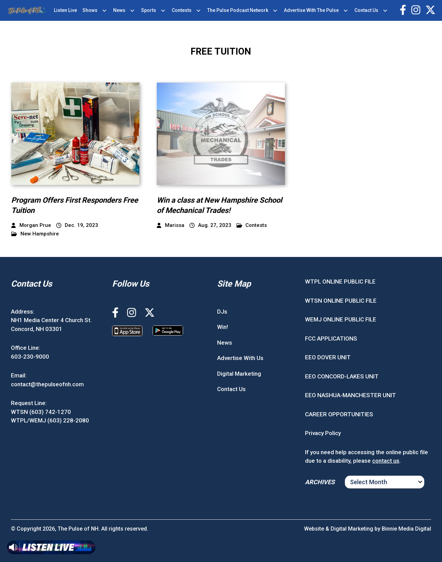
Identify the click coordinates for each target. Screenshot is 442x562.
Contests (182, 10)
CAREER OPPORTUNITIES (339, 414)
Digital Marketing (239, 373)
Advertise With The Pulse (311, 10)
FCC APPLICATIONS (331, 338)
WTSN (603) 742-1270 (41, 411)
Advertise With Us (240, 358)
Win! (222, 326)
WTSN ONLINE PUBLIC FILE (341, 300)
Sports (148, 10)
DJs (222, 311)
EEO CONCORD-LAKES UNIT (342, 376)
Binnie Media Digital (406, 528)
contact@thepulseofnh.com (47, 384)
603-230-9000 (30, 356)
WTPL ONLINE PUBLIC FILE (340, 281)
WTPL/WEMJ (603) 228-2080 (50, 420)
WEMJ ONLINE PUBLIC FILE (340, 319)
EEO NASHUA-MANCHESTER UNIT (350, 395)
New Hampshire (35, 233)
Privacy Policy (323, 433)
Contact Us (366, 10)
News (119, 10)
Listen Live (65, 10)
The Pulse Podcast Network (237, 10)
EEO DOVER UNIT (328, 357)
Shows (89, 10)
